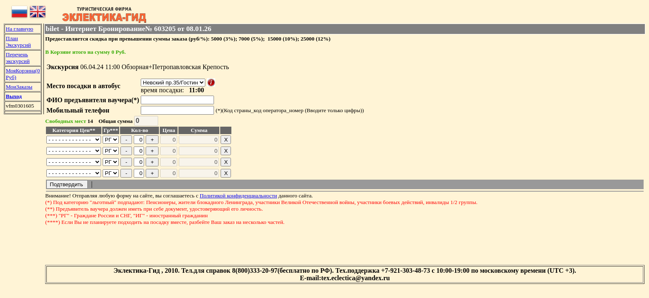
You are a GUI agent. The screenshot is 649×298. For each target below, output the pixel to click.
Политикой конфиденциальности (238, 195)
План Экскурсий (18, 41)
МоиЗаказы (19, 87)
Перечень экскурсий (18, 57)
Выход (14, 96)
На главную (19, 29)
